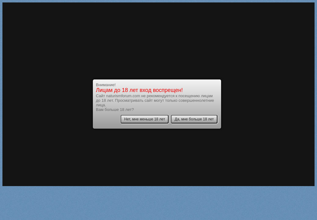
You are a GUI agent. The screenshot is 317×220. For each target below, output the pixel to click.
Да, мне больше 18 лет (194, 119)
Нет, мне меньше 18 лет (144, 119)
